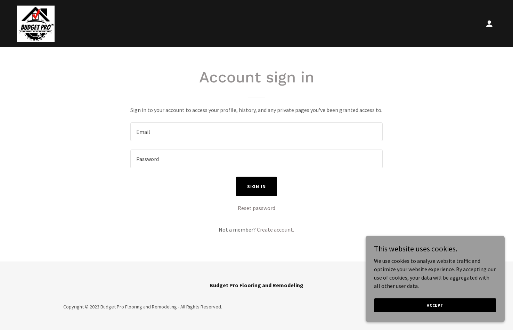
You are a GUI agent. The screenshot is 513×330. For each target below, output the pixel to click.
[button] (489, 24)
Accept (435, 305)
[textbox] (256, 131)
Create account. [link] (275, 229)
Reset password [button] (256, 207)
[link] (36, 22)
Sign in (256, 186)
